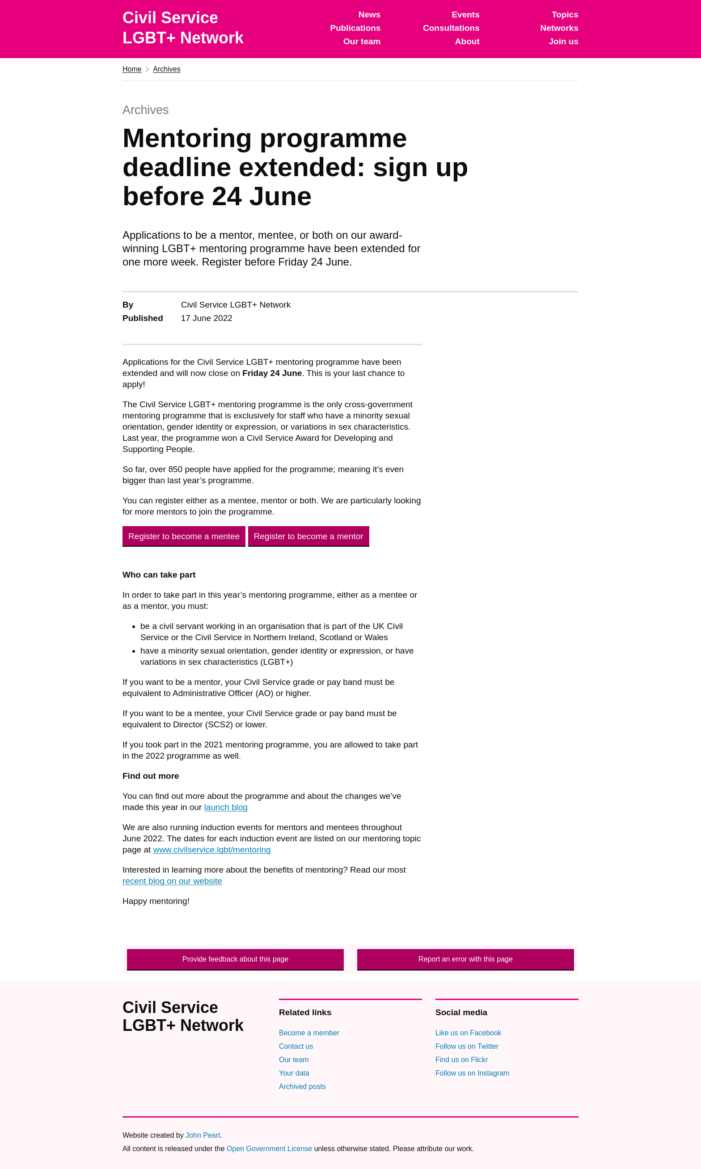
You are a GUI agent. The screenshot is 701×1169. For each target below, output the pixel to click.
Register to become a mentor (308, 536)
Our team (361, 41)
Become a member (309, 1033)
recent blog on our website (172, 881)
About (467, 41)
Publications (355, 28)
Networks (559, 28)
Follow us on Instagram (472, 1073)
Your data (294, 1073)
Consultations (451, 28)
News (370, 14)
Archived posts (302, 1086)
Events (465, 14)
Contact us (296, 1046)
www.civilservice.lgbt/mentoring (212, 849)
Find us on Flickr (461, 1059)
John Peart (203, 1135)
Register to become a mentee (184, 536)
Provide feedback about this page (235, 959)
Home (132, 69)
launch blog (226, 807)
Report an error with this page (465, 959)
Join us (564, 41)
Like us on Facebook (468, 1033)
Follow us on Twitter (466, 1046)
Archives (166, 69)
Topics (565, 14)
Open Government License (269, 1148)
